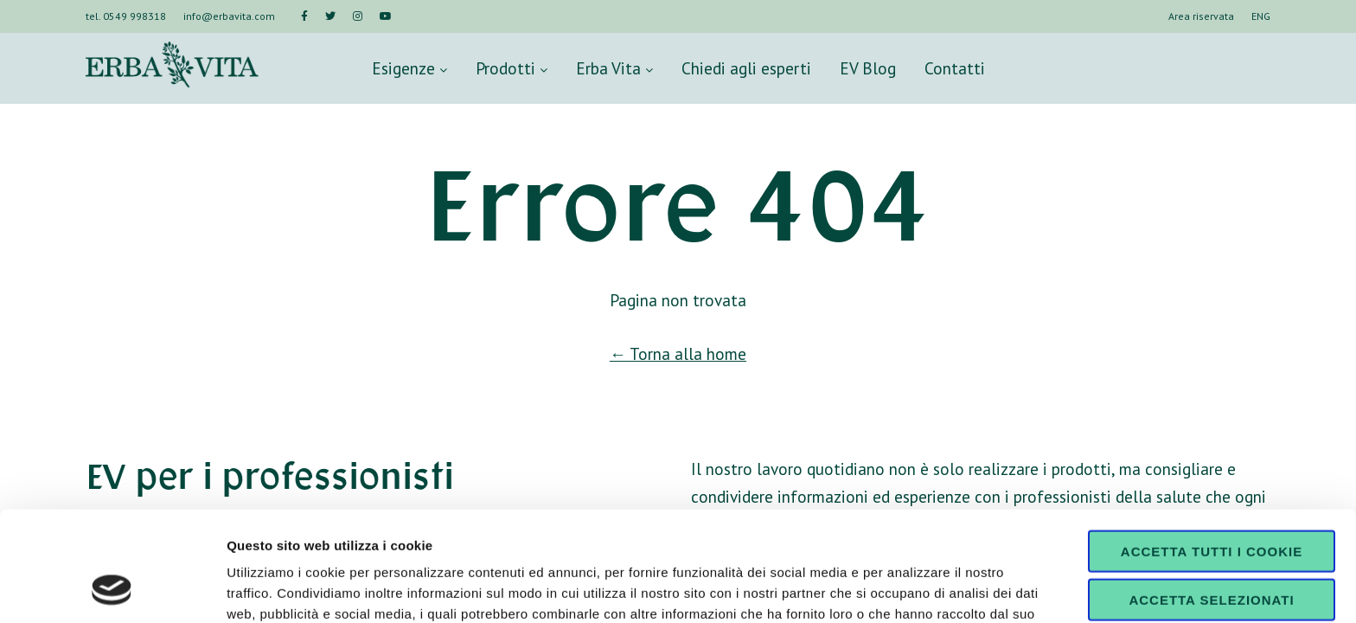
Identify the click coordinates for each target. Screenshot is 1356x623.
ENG (1260, 16)
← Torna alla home (678, 353)
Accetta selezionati (1211, 498)
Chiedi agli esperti (746, 68)
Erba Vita (614, 68)
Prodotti (511, 68)
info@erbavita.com (229, 16)
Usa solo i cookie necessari (1211, 554)
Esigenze (409, 68)
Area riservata (1201, 16)
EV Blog (868, 68)
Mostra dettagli (909, 588)
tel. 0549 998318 (126, 16)
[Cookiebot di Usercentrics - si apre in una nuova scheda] (112, 589)
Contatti (954, 68)
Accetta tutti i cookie (1211, 449)
